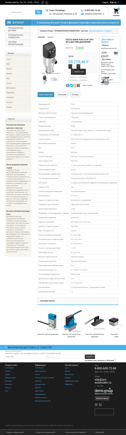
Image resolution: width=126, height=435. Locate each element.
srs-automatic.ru (67, 425)
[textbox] (22, 12)
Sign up (113, 2)
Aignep (9, 107)
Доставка (8, 381)
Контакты (8, 384)
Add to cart (78, 71)
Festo (8, 59)
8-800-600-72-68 (90, 10)
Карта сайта (39, 391)
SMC (8, 64)
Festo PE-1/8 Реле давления (48, 334)
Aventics (9, 102)
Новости (8, 388)
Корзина (68, 378)
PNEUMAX (10, 93)
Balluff (8, 69)
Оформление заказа (72, 381)
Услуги (7, 374)
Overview (41, 37)
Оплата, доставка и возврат (44, 378)
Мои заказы (69, 374)
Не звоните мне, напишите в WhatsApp (99, 360)
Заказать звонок (102, 398)
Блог (6, 391)
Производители (40, 394)
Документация (10, 378)
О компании (9, 368)
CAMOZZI (10, 98)
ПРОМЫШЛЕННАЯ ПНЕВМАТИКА (15, 36)
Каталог (8, 371)
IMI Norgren (11, 88)
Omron (9, 83)
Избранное (68, 384)
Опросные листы (41, 397)
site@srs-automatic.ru (92, 14)
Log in (105, 2)
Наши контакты (40, 371)
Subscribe (99, 386)
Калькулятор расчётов (43, 401)
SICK (8, 78)
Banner (9, 74)
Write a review (88, 85)
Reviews (50, 37)
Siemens (38, 388)
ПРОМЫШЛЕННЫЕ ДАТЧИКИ (15, 29)
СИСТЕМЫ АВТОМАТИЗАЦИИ (15, 43)
